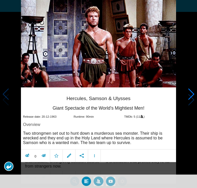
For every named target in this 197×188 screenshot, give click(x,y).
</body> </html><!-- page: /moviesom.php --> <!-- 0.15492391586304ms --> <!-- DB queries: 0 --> (98, 94)
